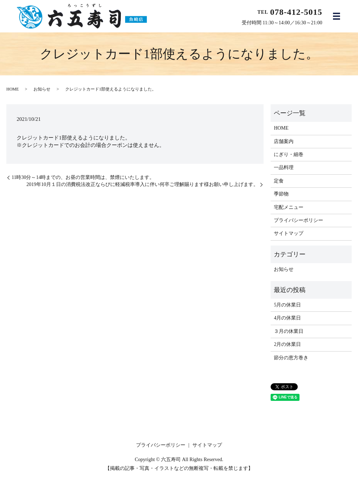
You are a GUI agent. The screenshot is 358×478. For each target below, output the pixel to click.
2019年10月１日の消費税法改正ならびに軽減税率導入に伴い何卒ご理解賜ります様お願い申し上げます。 (142, 184)
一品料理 (284, 167)
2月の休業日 (287, 344)
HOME (12, 89)
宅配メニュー (288, 207)
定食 (279, 181)
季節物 (281, 194)
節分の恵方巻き (291, 357)
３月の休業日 (288, 331)
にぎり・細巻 (288, 154)
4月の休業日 (287, 318)
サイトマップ (288, 233)
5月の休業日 (287, 305)
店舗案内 (284, 141)
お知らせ (41, 89)
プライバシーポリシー (298, 220)
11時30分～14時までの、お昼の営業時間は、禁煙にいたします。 (83, 177)
